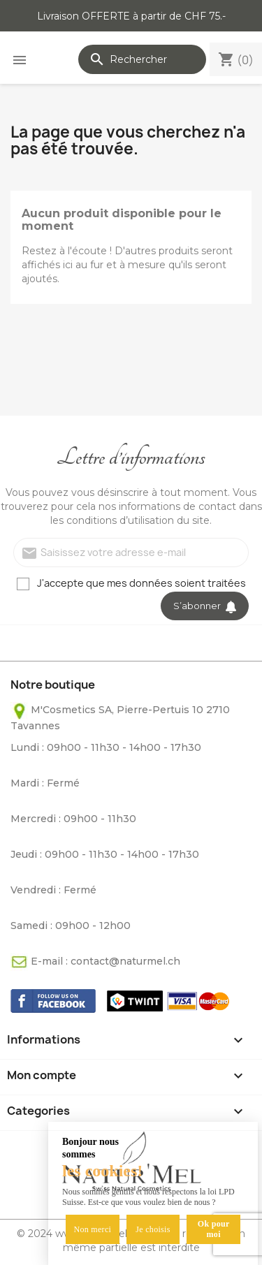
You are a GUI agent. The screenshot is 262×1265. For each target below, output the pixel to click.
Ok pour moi (214, 1229)
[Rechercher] (142, 59)
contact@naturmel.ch (125, 961)
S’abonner (204, 605)
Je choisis (153, 1229)
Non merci (92, 1229)
